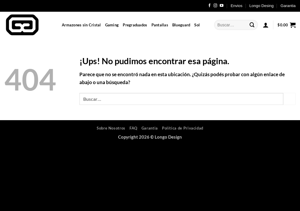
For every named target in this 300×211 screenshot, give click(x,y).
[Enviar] (252, 25)
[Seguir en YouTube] (222, 6)
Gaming (112, 25)
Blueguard (181, 25)
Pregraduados (135, 25)
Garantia (288, 6)
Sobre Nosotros (111, 128)
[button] (266, 24)
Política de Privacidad (182, 128)
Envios (236, 6)
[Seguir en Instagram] (215, 6)
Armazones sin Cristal (81, 25)
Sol (197, 25)
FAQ (133, 128)
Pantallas (159, 25)
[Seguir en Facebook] (210, 6)
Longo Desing (261, 6)
